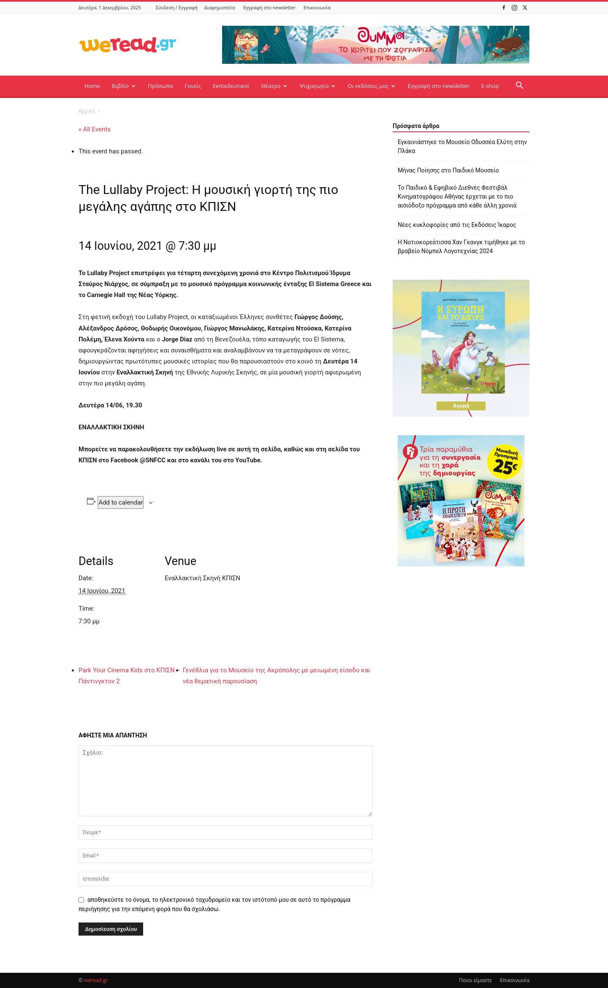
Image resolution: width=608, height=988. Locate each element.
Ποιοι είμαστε (475, 980)
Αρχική (87, 111)
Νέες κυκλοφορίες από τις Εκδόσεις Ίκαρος (457, 224)
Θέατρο (274, 86)
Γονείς (193, 86)
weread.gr (96, 980)
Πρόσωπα (160, 86)
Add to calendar (120, 502)
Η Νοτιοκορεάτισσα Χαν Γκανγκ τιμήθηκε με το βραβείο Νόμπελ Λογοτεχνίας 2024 (461, 246)
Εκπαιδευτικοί (231, 86)
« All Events (95, 129)
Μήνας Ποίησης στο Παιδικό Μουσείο (448, 170)
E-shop (490, 86)
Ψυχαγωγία (317, 86)
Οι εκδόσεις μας (371, 86)
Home (92, 86)
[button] (519, 86)
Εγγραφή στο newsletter (269, 7)
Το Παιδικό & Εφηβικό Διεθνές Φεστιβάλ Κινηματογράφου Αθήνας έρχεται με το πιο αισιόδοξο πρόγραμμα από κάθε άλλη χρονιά (457, 196)
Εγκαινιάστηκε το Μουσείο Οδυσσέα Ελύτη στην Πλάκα (462, 146)
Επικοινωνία (317, 7)
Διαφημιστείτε (219, 7)
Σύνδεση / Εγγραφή (177, 7)
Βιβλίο (124, 86)
